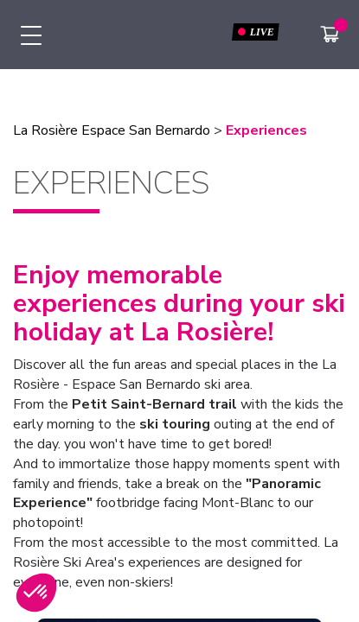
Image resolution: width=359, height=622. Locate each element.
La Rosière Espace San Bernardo (111, 130)
